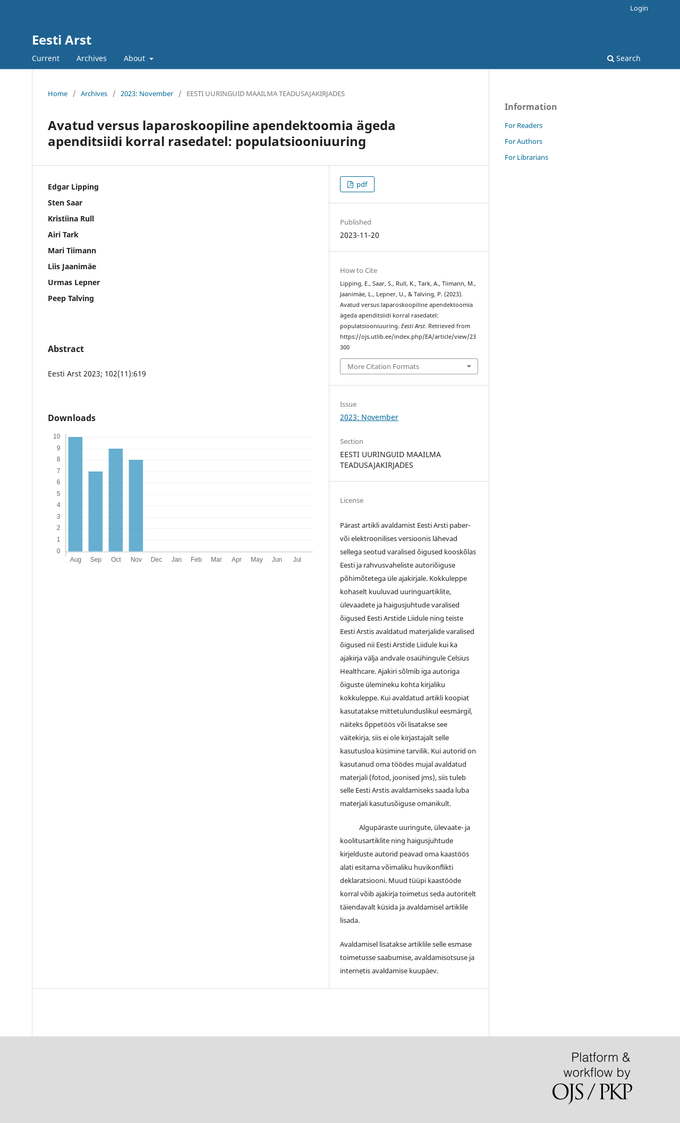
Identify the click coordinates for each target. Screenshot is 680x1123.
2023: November (147, 93)
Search (624, 58)
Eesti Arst (61, 39)
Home (57, 93)
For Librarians (526, 157)
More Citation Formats (383, 366)
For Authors (523, 141)
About (135, 58)
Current (46, 58)
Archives (91, 58)
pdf (361, 184)
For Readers (523, 125)
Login (639, 8)
